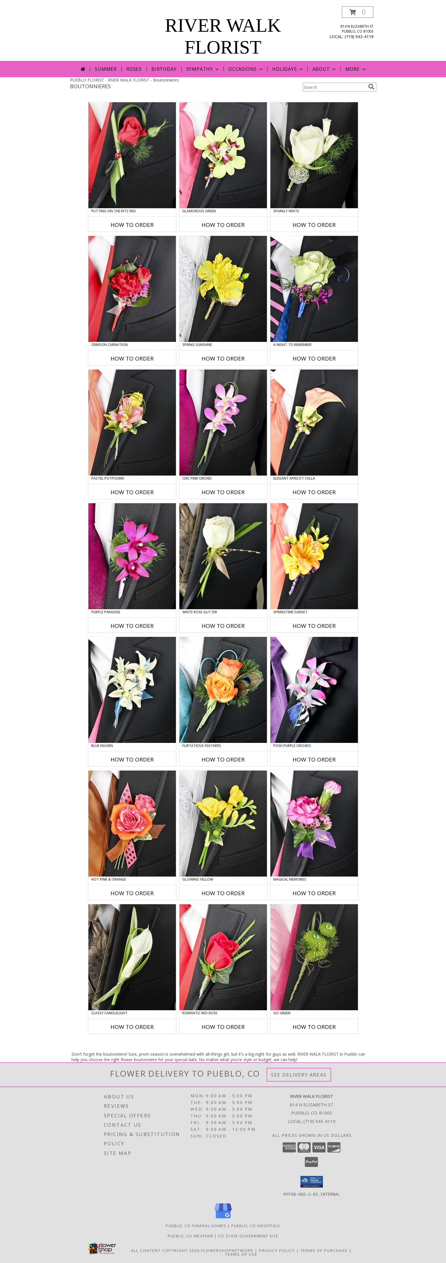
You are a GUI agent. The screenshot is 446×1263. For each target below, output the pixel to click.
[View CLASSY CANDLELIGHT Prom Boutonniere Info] (132, 957)
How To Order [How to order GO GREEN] (314, 1027)
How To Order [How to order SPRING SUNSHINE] (223, 358)
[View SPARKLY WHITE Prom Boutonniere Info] (314, 155)
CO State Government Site (248, 1235)
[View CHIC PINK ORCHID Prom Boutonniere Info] (223, 423)
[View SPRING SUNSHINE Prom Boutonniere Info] (223, 289)
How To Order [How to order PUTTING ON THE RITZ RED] (132, 225)
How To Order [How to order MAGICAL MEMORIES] (314, 893)
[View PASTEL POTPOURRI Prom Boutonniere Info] (132, 423)
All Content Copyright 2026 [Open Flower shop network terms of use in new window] (165, 1250)
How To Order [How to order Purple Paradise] (132, 626)
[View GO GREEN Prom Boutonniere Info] (314, 957)
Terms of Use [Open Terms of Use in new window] (241, 1254)
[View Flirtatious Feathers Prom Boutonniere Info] (223, 690)
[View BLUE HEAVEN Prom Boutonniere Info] (132, 690)
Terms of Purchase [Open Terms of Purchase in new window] (324, 1250)
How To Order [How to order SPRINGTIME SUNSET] (314, 626)
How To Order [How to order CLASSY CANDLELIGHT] (132, 1027)
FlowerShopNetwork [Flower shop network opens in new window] (227, 1250)
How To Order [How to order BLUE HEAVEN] (132, 759)
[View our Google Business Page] (223, 1218)
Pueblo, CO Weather (190, 1235)
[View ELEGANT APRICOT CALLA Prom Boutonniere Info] (314, 423)
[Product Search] (334, 87)
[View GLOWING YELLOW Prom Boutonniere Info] (223, 824)
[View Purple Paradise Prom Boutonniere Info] (132, 556)
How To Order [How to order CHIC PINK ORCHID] (223, 492)
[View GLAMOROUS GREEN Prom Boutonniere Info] (223, 155)
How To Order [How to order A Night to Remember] (314, 358)
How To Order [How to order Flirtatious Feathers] (223, 759)
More (356, 69)
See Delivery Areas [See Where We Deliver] (299, 1074)
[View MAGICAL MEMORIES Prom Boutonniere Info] (314, 824)
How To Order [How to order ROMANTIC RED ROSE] (223, 1027)
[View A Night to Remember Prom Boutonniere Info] (314, 289)
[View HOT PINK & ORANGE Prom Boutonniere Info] (132, 824)
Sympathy (203, 69)
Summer (106, 69)
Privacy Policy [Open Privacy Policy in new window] (277, 1250)
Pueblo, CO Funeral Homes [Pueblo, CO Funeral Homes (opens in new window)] (196, 1225)
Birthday (163, 69)
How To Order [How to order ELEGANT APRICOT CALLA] (314, 492)
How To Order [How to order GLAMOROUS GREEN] (223, 225)
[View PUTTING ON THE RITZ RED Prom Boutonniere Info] (132, 155)
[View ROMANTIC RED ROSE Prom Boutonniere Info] (223, 957)
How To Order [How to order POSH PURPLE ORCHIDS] (314, 759)
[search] (371, 87)
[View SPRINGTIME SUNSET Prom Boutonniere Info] (314, 556)
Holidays (288, 69)
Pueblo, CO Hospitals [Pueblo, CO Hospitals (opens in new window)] (255, 1225)
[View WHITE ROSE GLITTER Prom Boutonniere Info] (223, 556)
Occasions (246, 69)
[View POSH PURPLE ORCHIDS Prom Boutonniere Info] (314, 690)
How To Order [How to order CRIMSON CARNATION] (132, 358)
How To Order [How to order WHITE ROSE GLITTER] (223, 626)
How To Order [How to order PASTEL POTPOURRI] (132, 492)
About (324, 69)
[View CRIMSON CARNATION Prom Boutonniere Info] (132, 289)
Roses (134, 69)
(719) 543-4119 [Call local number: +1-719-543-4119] (358, 36)
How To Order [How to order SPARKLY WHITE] (314, 225)
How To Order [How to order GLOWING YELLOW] (223, 893)
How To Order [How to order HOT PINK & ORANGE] (132, 893)
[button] (357, 12)
